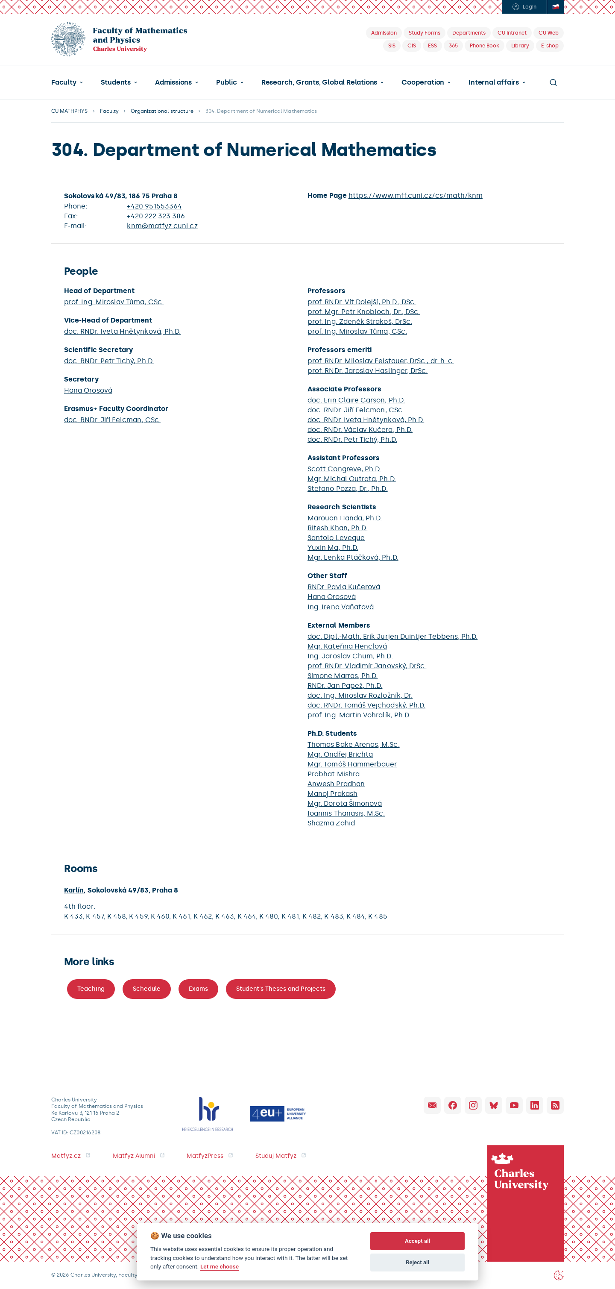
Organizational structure (162, 111)
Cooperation (422, 82)
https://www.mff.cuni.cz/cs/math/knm (415, 195)
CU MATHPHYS (69, 111)
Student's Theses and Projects (280, 988)
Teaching (91, 988)
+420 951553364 (154, 206)
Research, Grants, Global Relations (319, 82)
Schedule (147, 988)
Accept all (417, 1241)
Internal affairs (494, 82)
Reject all (417, 1262)
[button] (67, 82)
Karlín (74, 890)
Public (226, 82)
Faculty (63, 82)
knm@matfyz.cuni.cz (162, 226)
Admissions (173, 82)
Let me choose (219, 1266)
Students (116, 82)
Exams (198, 988)
